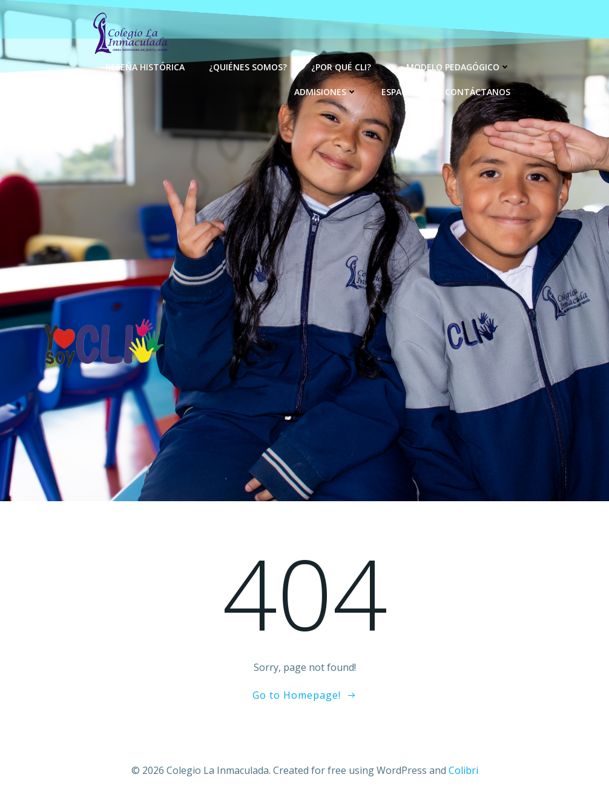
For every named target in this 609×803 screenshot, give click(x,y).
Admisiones (325, 92)
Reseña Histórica (145, 67)
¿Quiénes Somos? (248, 67)
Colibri (463, 770)
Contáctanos (477, 92)
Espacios (401, 92)
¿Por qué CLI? (346, 67)
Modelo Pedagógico (458, 67)
